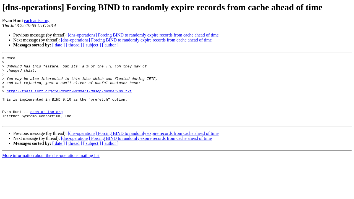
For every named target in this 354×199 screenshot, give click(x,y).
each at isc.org (37, 20)
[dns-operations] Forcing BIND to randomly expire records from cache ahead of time (143, 35)
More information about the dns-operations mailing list (51, 168)
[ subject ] (92, 45)
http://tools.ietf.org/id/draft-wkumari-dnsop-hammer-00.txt (69, 98)
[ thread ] (74, 45)
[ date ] (58, 45)
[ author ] (110, 45)
